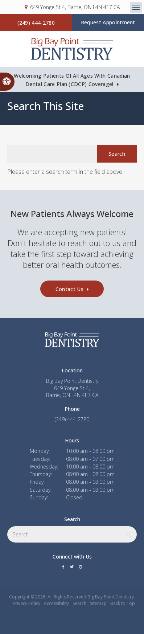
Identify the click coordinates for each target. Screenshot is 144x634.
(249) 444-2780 (36, 22)
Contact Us (69, 289)
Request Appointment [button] (108, 22)
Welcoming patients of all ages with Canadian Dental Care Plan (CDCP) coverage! (72, 79)
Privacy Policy (26, 603)
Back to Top (122, 603)
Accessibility (56, 603)
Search (79, 603)
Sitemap (98, 603)
